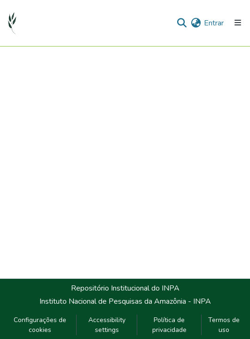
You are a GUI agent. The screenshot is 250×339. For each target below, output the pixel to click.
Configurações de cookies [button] (40, 324)
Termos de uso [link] (224, 324)
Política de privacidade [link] (169, 324)
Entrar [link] (214, 23)
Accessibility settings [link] (106, 324)
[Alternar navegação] (237, 23)
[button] (12, 23)
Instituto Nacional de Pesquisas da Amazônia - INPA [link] (125, 301)
